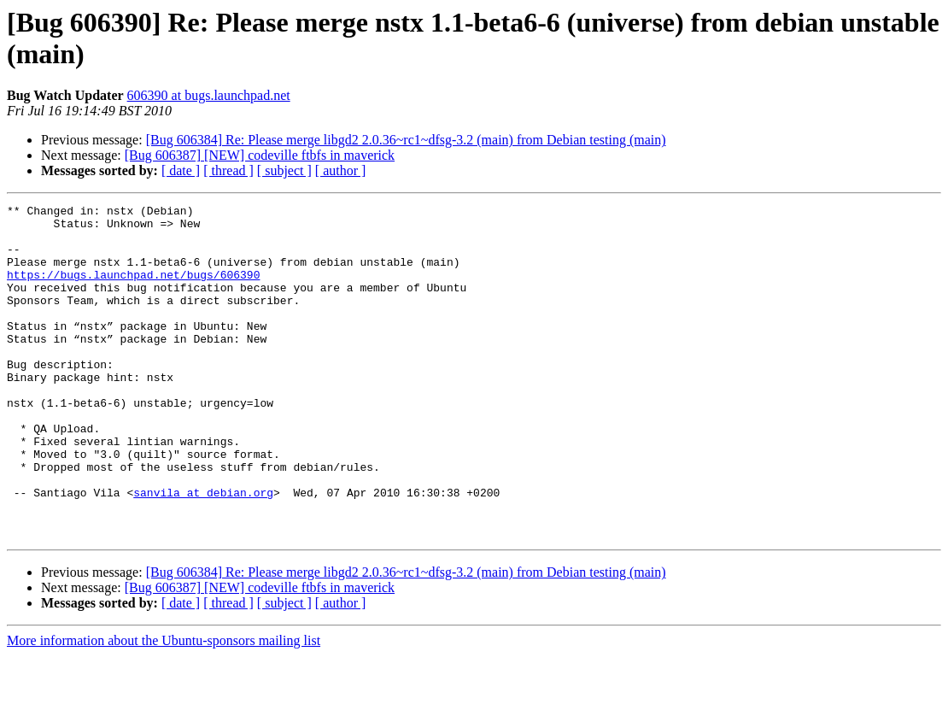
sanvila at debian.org (203, 551)
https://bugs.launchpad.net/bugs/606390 (133, 289)
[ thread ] (228, 170)
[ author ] (340, 170)
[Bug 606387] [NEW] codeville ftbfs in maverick (260, 155)
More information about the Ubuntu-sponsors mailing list (163, 707)
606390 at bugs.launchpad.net (208, 95)
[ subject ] (284, 170)
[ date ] (180, 170)
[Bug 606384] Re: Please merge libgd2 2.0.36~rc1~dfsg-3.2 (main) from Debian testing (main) (406, 139)
